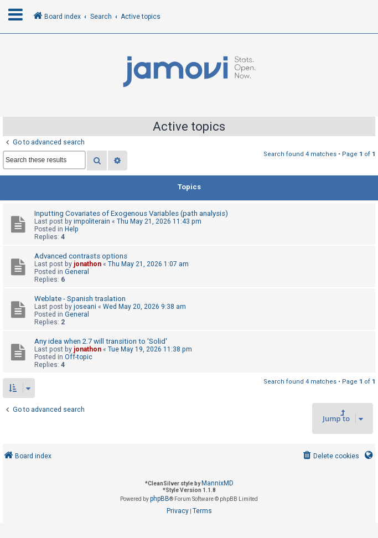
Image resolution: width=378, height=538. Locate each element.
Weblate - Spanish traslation (80, 298)
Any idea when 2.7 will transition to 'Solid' (100, 341)
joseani (85, 307)
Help (72, 229)
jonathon (87, 264)
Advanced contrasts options (80, 256)
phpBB (159, 499)
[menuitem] (330, 456)
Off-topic (78, 357)
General (77, 272)
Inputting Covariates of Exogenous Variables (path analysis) (131, 213)
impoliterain (92, 221)
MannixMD (217, 483)
